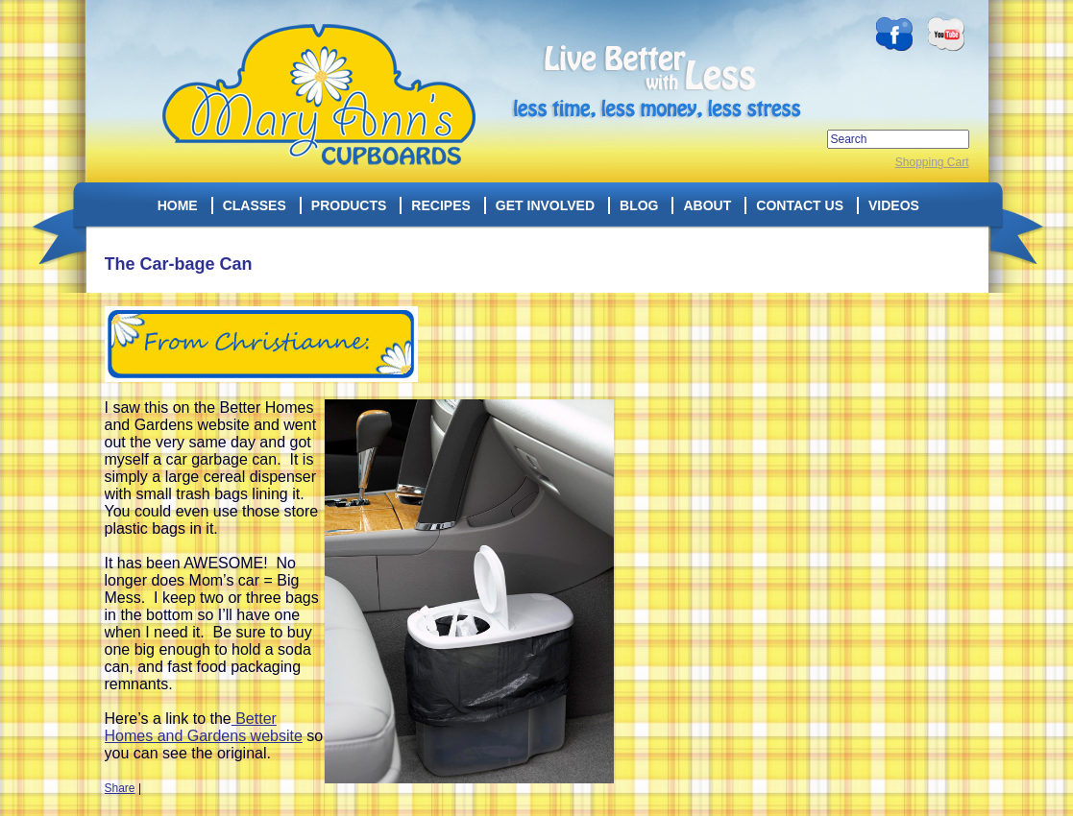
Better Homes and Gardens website (204, 727)
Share (120, 788)
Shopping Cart (932, 162)
